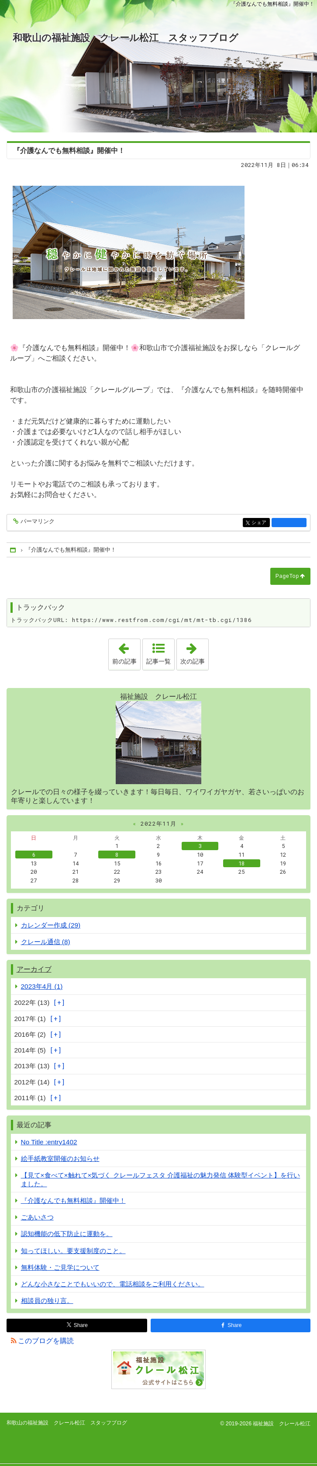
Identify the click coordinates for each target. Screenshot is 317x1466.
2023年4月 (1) (42, 986)
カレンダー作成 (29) (51, 925)
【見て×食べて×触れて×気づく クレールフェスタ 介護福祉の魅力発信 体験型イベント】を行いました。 (160, 1179)
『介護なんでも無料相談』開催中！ (73, 1200)
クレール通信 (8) (45, 941)
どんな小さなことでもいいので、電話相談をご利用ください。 (112, 1284)
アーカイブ (34, 969)
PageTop (287, 576)
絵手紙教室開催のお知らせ (60, 1158)
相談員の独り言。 (47, 1300)
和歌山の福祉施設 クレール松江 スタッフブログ (125, 37)
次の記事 (194, 651)
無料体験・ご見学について (60, 1267)
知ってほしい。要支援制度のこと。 (73, 1250)
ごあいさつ (37, 1217)
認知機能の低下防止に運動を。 (67, 1233)
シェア (260, 523)
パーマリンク (37, 521)
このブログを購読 (46, 1340)
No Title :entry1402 (49, 1142)
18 (241, 863)
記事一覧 (158, 661)
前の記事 (126, 651)
